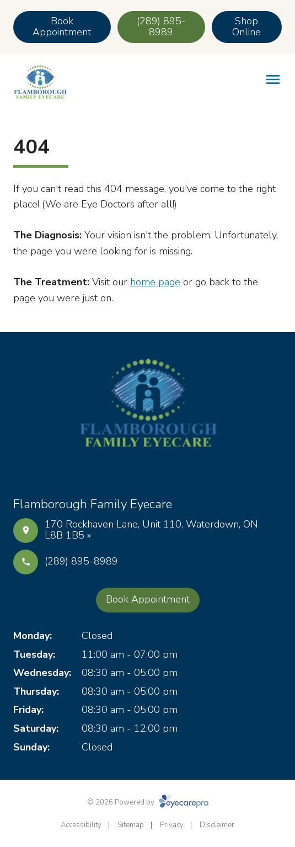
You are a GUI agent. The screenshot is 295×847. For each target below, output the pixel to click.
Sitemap (130, 825)
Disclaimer (217, 825)
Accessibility (81, 825)
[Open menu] (273, 79)
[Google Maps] (174, 470)
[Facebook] (121, 470)
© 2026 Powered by (147, 802)
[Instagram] (148, 470)
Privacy (172, 825)
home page (155, 282)
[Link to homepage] (40, 82)
